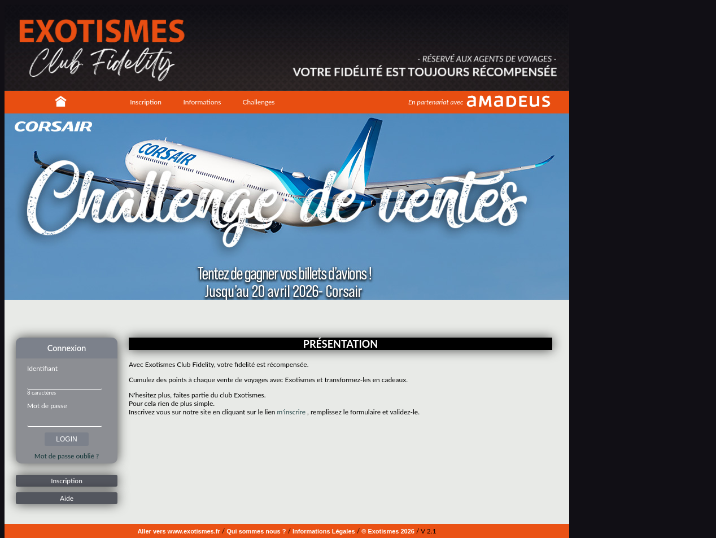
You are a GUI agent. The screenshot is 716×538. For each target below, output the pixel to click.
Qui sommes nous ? (256, 531)
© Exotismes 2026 (387, 531)
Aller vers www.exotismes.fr (178, 531)
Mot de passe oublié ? (66, 456)
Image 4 (298, 318)
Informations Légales (323, 531)
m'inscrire (291, 412)
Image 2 (281, 318)
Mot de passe (47, 405)
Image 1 (273, 318)
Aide (66, 498)
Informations (202, 102)
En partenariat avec (435, 102)
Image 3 (289, 318)
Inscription (145, 102)
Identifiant (42, 368)
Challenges (258, 102)
